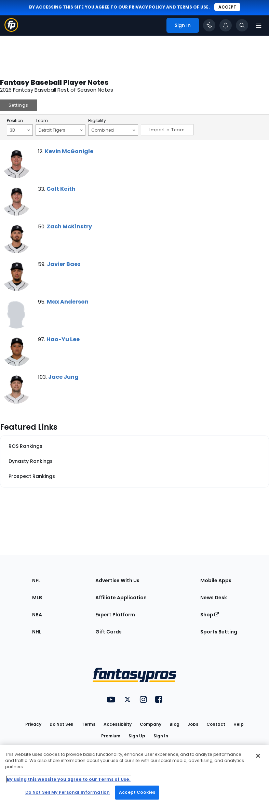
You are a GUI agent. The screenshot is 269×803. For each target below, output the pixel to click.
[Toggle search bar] (242, 25)
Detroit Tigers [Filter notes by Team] (61, 130)
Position (15, 121)
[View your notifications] (225, 25)
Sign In (160, 736)
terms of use (193, 7)
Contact (215, 724)
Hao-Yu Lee (63, 339)
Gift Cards (108, 631)
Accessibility (118, 724)
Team (42, 121)
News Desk (213, 597)
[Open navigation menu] (258, 25)
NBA (37, 614)
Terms (88, 724)
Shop (209, 614)
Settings (18, 105)
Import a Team (167, 130)
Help (238, 724)
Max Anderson (68, 302)
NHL (36, 631)
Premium (110, 736)
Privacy (33, 724)
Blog (174, 724)
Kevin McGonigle (69, 151)
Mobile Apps (215, 580)
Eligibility (97, 121)
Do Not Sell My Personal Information (67, 792)
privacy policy (147, 7)
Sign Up (137, 736)
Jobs (193, 724)
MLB (37, 597)
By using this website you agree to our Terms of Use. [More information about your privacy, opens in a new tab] (69, 779)
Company (150, 724)
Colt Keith (61, 189)
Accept (227, 7)
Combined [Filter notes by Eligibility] (113, 130)
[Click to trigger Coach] (209, 25)
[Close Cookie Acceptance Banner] (258, 755)
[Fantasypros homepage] (11, 30)
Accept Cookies (137, 792)
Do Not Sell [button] (61, 724)
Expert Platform (115, 614)
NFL (36, 580)
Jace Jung (63, 377)
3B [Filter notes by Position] (20, 130)
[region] (134, 774)
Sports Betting (218, 631)
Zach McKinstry (69, 226)
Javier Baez (64, 264)
